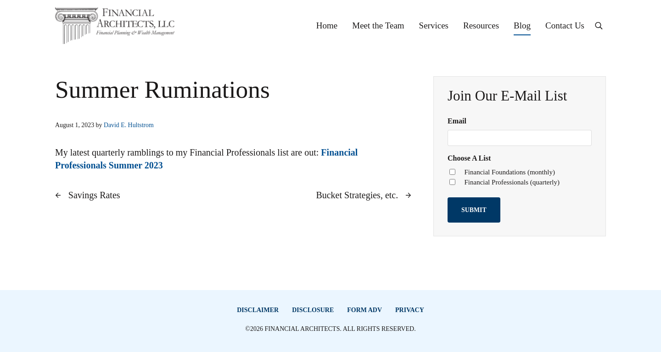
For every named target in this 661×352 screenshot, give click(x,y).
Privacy (409, 310)
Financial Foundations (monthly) (509, 172)
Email (457, 121)
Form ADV (364, 310)
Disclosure (313, 310)
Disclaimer (258, 310)
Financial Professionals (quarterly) (511, 182)
